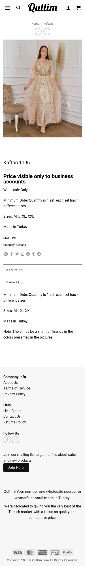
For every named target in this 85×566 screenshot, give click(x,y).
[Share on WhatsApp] (6, 254)
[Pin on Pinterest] (28, 254)
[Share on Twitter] (17, 254)
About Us (10, 382)
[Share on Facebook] (11, 254)
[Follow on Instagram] (15, 439)
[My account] (68, 8)
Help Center (12, 410)
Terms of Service (16, 388)
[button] (7, 8)
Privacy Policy (14, 393)
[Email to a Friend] (22, 254)
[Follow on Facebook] (7, 439)
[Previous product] (46, 31)
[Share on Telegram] (39, 254)
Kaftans (48, 23)
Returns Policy (14, 422)
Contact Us (12, 416)
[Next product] (38, 31)
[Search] (18, 8)
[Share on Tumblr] (33, 254)
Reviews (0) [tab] (13, 282)
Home (35, 23)
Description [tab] (13, 270)
